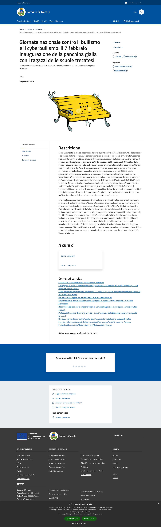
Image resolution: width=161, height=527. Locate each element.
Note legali (85, 499)
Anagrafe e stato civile (57, 455)
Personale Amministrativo (26, 475)
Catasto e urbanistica (57, 467)
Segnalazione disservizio (58, 494)
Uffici (19, 463)
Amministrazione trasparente (92, 491)
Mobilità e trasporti (56, 471)
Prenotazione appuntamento (59, 490)
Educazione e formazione (90, 455)
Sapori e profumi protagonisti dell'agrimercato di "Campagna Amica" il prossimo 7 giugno (94, 321)
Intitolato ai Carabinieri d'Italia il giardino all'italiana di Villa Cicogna (85, 324)
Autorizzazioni (86, 474)
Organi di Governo (23, 455)
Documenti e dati (23, 478)
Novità (29, 29)
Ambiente (84, 467)
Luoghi (115, 474)
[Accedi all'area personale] (133, 2)
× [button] (158, 503)
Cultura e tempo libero (57, 459)
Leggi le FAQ (53, 498)
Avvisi (115, 463)
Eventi (115, 477)
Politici (19, 471)
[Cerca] (141, 12)
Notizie (115, 455)
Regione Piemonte (23, 3)
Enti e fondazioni (23, 467)
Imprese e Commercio (57, 463)
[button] (80, 523)
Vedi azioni (118, 47)
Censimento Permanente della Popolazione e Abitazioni (81, 282)
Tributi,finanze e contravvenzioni (93, 463)
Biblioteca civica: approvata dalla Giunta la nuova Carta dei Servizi (85, 297)
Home (22, 29)
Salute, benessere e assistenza (92, 471)
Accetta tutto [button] (72, 518)
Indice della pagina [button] (28, 144)
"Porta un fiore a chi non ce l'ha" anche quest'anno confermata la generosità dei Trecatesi (94, 318)
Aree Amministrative (24, 459)
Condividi (118, 42)
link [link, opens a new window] (101, 514)
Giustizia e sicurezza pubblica (91, 459)
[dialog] (80, 514)
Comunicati (39, 29)
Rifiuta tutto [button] (89, 518)
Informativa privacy (88, 495)
